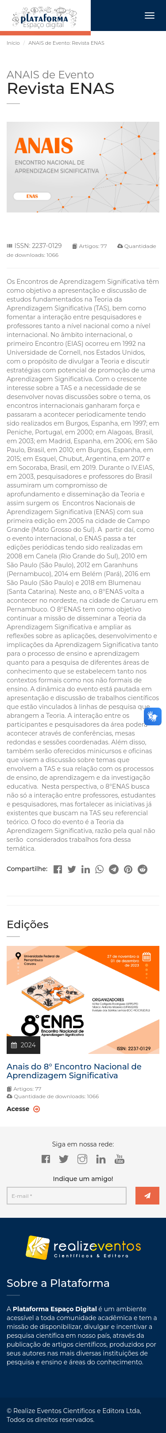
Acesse (23, 1109)
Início (13, 43)
